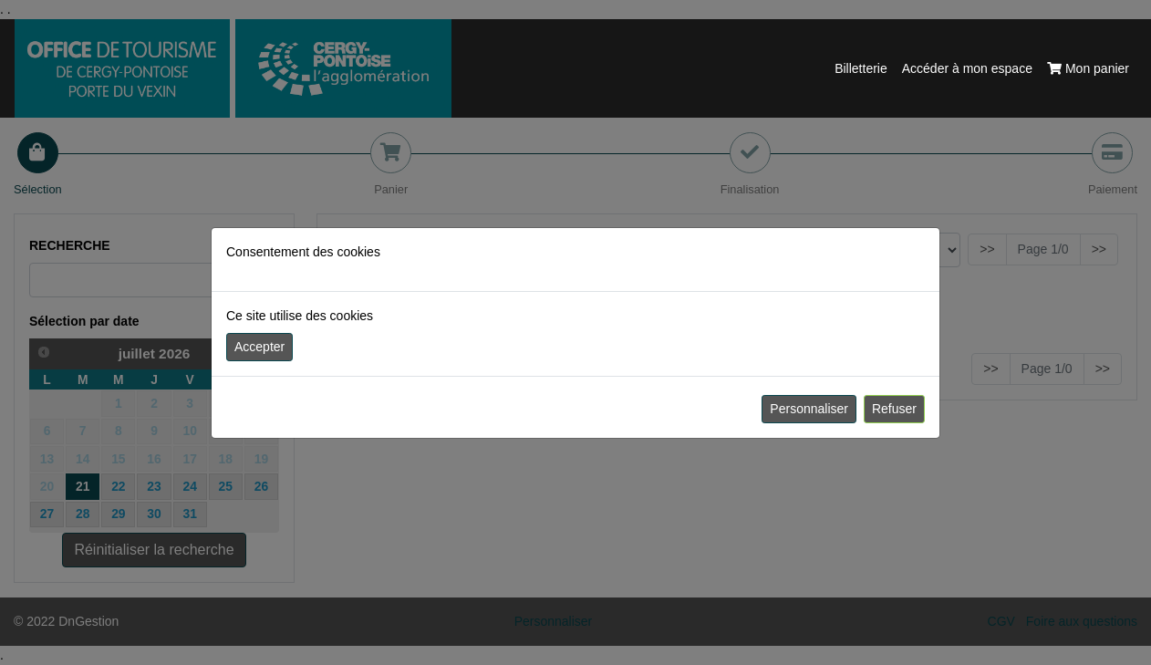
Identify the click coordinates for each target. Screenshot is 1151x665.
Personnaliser (809, 408)
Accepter (259, 346)
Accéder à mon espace (967, 68)
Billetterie (861, 68)
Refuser (894, 408)
